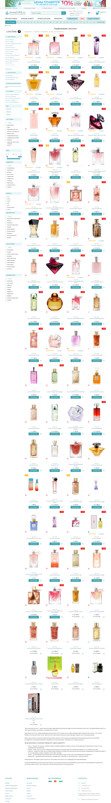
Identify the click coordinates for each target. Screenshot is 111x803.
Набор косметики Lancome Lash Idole (13, 87)
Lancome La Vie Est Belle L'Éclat (34, 208)
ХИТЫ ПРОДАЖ (11, 22)
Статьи (7, 793)
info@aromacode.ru (86, 790)
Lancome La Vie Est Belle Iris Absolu (75, 465)
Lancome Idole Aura (97, 208)
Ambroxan (10, 281)
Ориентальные (11, 185)
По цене (51, 31)
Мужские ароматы (27, 18)
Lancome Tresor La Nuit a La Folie (96, 135)
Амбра (9, 289)
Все (7, 106)
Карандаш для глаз (12, 129)
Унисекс (8, 114)
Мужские (8, 111)
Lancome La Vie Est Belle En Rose (75, 318)
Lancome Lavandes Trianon (76, 611)
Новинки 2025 (72, 18)
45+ (8, 205)
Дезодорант (10, 125)
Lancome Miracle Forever (33, 391)
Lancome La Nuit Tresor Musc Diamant (75, 428)
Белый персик (11, 231)
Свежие (9, 187)
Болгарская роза (12, 235)
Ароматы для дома (43, 18)
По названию (44, 31)
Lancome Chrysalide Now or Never (13, 43)
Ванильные (10, 170)
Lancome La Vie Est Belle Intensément (54, 172)
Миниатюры (58, 18)
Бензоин (9, 269)
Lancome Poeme (33, 98)
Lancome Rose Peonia (33, 428)
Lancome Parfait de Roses (33, 648)
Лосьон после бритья (13, 131)
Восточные (10, 174)
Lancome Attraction (9, 39)
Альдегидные (11, 168)
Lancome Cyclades (9, 51)
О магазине (8, 798)
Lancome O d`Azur (75, 172)
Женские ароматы (11, 18)
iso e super (10, 283)
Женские (8, 109)
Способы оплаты (47, 8)
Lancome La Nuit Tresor (76, 98)
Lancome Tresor (55, 135)
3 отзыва (38, 57)
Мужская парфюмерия (11, 788)
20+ (8, 196)
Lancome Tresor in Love (34, 172)
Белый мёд (10, 264)
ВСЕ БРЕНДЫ (100, 22)
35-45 (8, 201)
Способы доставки (29, 8)
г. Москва (14, 8)
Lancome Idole (8, 63)
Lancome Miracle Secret (97, 282)
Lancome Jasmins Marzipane (12, 94)
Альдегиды (10, 249)
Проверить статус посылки (67, 8)
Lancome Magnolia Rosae (33, 282)
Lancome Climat (9, 45)
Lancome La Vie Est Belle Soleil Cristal (76, 282)
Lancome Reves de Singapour (75, 684)
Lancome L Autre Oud (96, 245)
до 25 (8, 209)
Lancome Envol (8, 53)
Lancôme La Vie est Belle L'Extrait (33, 611)
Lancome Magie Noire (96, 98)
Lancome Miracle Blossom (75, 355)
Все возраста (11, 207)
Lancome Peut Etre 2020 (76, 501)
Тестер (9, 145)
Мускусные (10, 182)
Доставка (29, 783)
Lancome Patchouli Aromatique (12, 98)
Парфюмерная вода (12, 135)
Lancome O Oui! (55, 465)
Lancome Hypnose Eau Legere (12, 59)
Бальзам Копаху (11, 258)
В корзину (33, 67)
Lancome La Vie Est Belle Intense (75, 135)
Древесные (10, 178)
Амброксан (10, 293)
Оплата (29, 788)
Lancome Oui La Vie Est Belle (96, 611)
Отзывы (7, 801)
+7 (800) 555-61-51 (77, 11)
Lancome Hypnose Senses (11, 61)
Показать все (8, 69)
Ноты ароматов (31, 798)
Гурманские (10, 176)
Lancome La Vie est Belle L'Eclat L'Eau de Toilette (34, 575)
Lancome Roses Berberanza (55, 648)
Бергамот (9, 233)
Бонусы (29, 790)
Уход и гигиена (9, 790)
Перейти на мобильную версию (89, 799)
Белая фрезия (11, 229)
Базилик (9, 256)
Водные (9, 172)
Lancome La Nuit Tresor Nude (54, 355)
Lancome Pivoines (33, 465)
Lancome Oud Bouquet (10, 96)
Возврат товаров (31, 785)
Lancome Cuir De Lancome (11, 49)
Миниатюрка (10, 133)
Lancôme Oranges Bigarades (12, 102)
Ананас (9, 220)
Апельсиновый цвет (12, 225)
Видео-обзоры (9, 796)
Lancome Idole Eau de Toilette (96, 575)
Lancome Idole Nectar (33, 355)
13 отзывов (38, 94)
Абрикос (9, 285)
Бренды (7, 783)
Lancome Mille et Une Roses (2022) (76, 391)
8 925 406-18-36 (85, 788)
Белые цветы (11, 262)
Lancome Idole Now (55, 575)
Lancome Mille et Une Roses (34, 538)
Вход (96, 8)
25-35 (8, 199)
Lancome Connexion (10, 47)
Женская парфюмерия (11, 785)
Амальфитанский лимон (13, 218)
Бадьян (9, 227)
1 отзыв (101, 130)
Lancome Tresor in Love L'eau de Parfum (54, 501)
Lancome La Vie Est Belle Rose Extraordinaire (54, 611)
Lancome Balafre (9, 75)
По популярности (59, 31)
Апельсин (9, 222)
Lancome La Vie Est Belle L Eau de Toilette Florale (54, 208)
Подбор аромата (93, 18)
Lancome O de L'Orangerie (54, 428)
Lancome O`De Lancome (33, 318)
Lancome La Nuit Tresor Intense (55, 282)
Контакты (29, 796)
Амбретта (10, 291)
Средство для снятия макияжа (13, 142)
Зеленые (9, 180)
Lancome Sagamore (10, 79)
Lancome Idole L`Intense (75, 208)
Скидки (84, 8)
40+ (8, 203)
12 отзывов (101, 94)
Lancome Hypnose (9, 57)
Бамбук (9, 300)
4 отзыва (59, 57)
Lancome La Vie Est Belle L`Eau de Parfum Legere (96, 172)
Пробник (9, 140)
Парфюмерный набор (13, 137)
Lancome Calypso (9, 41)
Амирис (9, 295)
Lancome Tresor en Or (96, 465)
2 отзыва (80, 57)
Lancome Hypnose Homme (11, 77)
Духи (8, 127)
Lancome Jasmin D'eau (76, 575)
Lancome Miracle (54, 62)
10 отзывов (59, 94)
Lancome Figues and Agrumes (12, 55)
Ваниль (9, 237)
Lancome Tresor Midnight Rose (97, 62)
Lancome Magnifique (96, 428)
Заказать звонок (75, 15)
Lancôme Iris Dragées (10, 100)
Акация (9, 287)
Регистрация (102, 8)
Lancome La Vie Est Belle (33, 62)
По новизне (36, 31)
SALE (82, 18)
